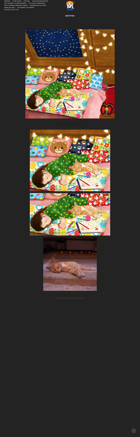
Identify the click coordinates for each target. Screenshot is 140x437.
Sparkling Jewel (9, 7)
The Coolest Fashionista (37, 3)
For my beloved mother (40, 1)
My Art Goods (16, 1)
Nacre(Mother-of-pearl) (38, 5)
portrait (7, 1)
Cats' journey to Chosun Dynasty (15, 3)
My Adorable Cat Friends (25, 7)
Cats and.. (27, 1)
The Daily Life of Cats (11, 10)
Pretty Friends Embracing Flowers (16, 5)
